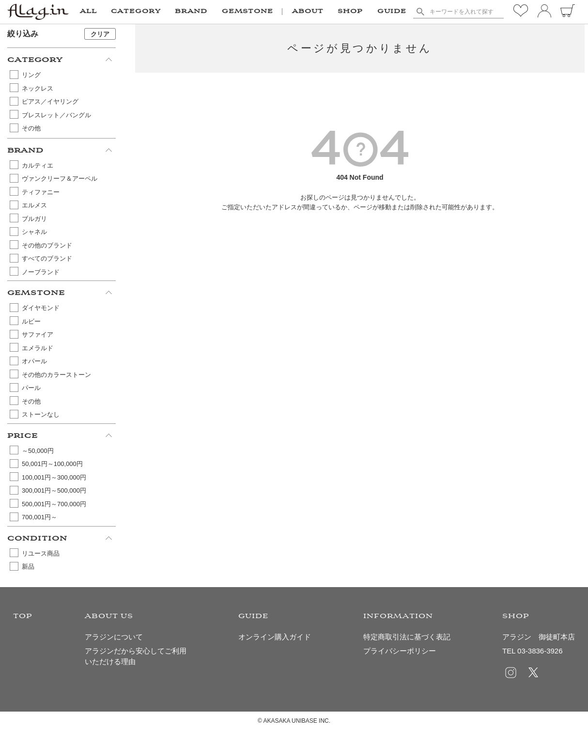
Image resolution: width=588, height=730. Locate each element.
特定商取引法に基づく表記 (406, 637)
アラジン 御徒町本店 (538, 637)
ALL (88, 11)
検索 (420, 11)
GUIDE (391, 11)
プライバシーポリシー (399, 651)
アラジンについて (114, 637)
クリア (100, 34)
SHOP (350, 11)
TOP (22, 616)
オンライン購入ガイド (274, 637)
